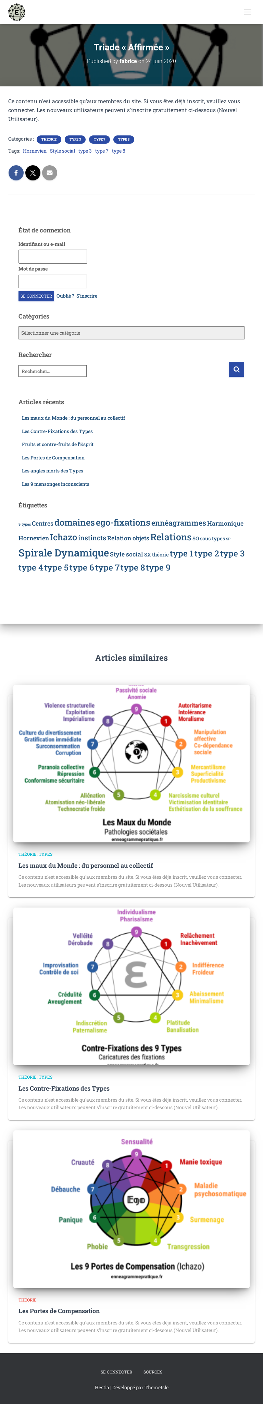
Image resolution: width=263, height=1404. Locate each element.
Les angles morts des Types (52, 470)
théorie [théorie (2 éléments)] (160, 554)
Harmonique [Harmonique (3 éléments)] (225, 523)
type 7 (102, 150)
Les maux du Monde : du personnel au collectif (73, 418)
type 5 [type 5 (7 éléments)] (56, 567)
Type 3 (75, 139)
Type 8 (123, 139)
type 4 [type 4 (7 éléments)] (30, 567)
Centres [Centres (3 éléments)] (42, 523)
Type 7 (99, 139)
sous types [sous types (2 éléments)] (212, 538)
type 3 (85, 150)
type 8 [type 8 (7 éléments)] (133, 567)
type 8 (118, 150)
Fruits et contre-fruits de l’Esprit (57, 444)
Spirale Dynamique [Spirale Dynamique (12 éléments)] (63, 552)
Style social (62, 150)
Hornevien (35, 150)
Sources (152, 1372)
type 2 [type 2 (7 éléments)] (207, 553)
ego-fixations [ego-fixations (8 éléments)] (123, 522)
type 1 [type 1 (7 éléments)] (181, 553)
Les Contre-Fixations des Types (57, 431)
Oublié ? (65, 295)
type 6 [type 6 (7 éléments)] (82, 567)
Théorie (49, 139)
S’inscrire (86, 295)
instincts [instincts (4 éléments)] (92, 537)
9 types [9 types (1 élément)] (24, 524)
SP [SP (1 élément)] (228, 539)
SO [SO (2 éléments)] (195, 538)
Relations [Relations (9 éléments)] (170, 537)
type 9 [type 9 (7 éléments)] (158, 567)
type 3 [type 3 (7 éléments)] (232, 553)
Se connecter (116, 1372)
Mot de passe (33, 268)
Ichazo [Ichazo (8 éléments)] (63, 537)
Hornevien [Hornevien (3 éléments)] (33, 538)
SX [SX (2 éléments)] (147, 554)
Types (45, 854)
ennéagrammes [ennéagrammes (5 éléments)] (178, 523)
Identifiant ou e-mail (41, 244)
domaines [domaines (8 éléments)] (74, 522)
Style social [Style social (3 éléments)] (126, 554)
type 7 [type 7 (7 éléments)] (107, 567)
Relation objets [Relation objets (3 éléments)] (128, 538)
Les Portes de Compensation (53, 457)
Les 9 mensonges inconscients (55, 484)
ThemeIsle (156, 1387)
